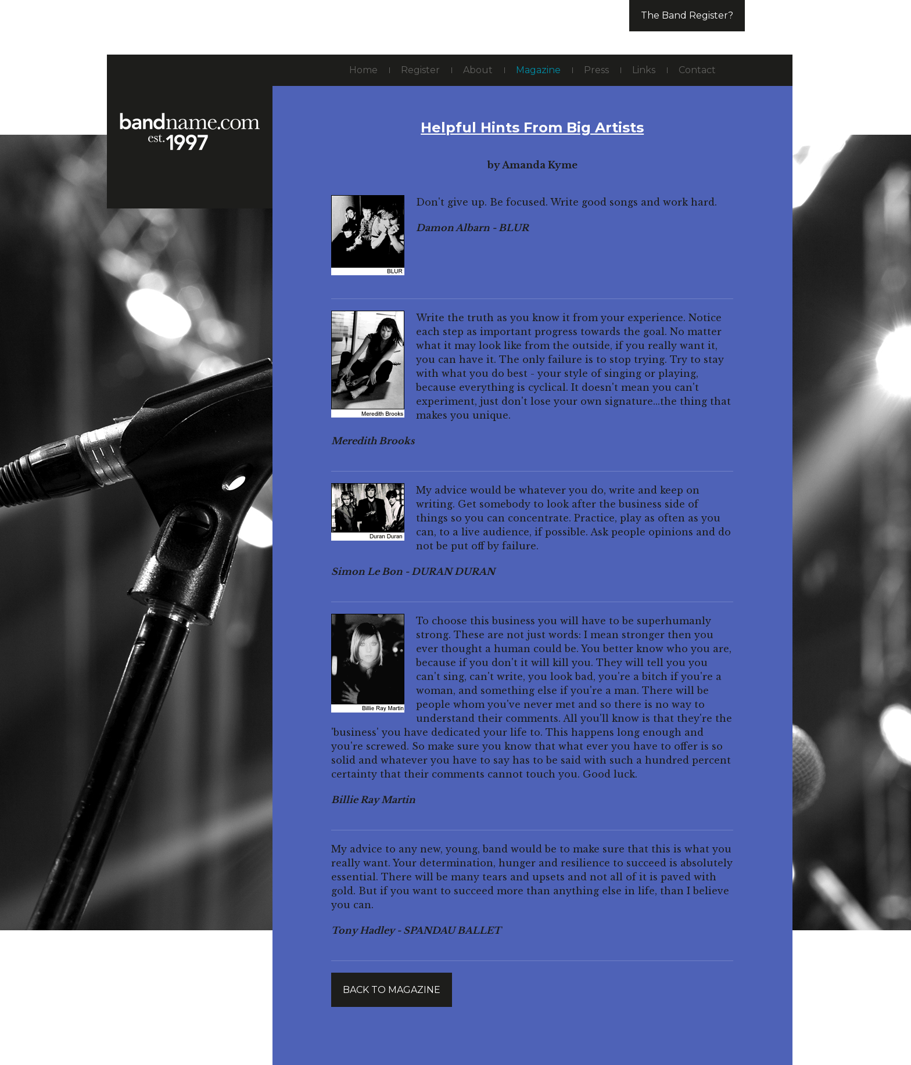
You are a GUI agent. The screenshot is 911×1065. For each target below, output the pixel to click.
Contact (697, 69)
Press (596, 69)
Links (643, 69)
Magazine (538, 69)
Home (363, 69)
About (478, 69)
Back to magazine (391, 989)
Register (420, 69)
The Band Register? (687, 15)
